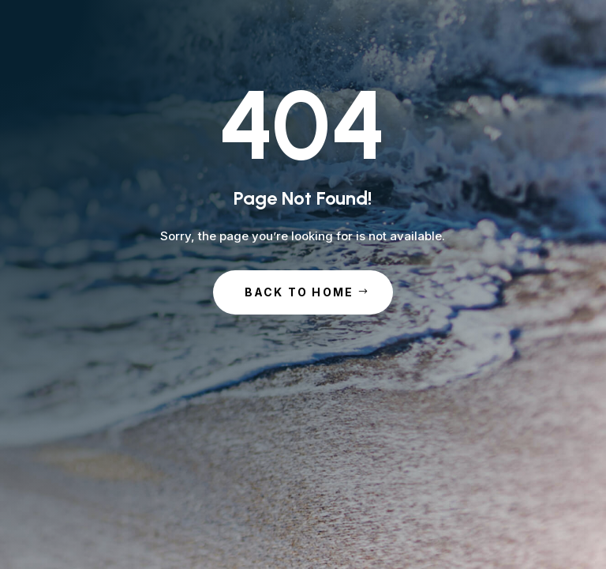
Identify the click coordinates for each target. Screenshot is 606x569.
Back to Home (299, 292)
